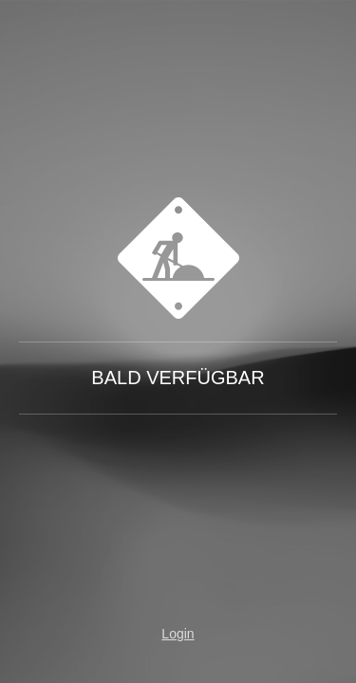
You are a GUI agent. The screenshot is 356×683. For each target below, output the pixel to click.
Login (177, 633)
